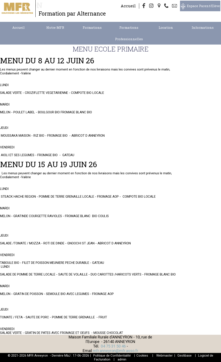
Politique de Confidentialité (112, 355)
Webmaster (164, 355)
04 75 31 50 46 (113, 346)
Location (166, 27)
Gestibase (184, 355)
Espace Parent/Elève (203, 6)
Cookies (142, 355)
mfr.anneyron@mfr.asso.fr (115, 350)
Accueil (128, 5)
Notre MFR (55, 27)
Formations (92, 27)
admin (122, 359)
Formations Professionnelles (129, 33)
